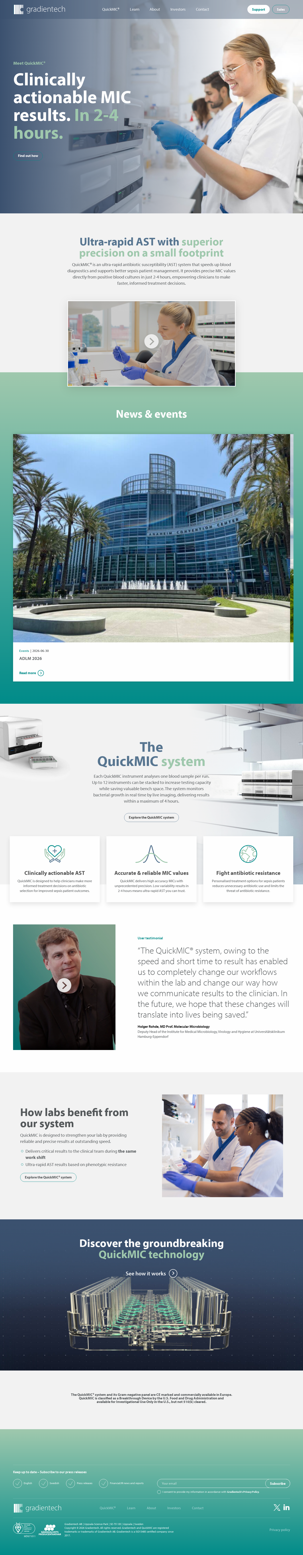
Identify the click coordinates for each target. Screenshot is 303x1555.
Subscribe (277, 1483)
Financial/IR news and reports (127, 1483)
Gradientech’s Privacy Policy (243, 1491)
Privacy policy (280, 1530)
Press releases (84, 1483)
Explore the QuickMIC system (151, 817)
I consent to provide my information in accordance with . (210, 1491)
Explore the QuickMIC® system (48, 1177)
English (28, 1483)
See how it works (146, 1273)
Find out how (28, 155)
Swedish (54, 1483)
